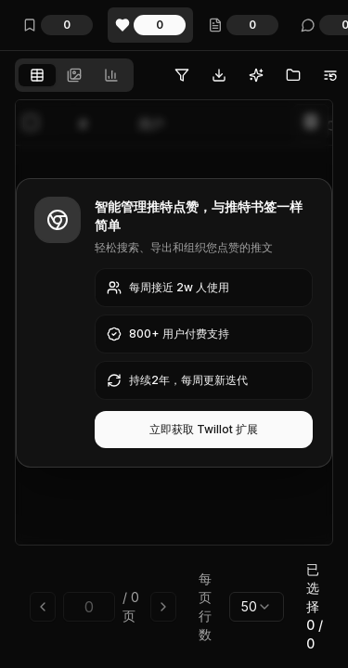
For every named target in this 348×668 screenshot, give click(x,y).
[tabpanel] (174, 380)
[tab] (37, 75)
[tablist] (74, 75)
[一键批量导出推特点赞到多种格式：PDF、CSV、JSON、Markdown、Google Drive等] (219, 75)
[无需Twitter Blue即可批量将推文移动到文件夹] (293, 75)
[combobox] (256, 607)
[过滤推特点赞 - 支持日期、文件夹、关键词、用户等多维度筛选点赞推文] (181, 75)
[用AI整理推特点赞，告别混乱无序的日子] (256, 75)
